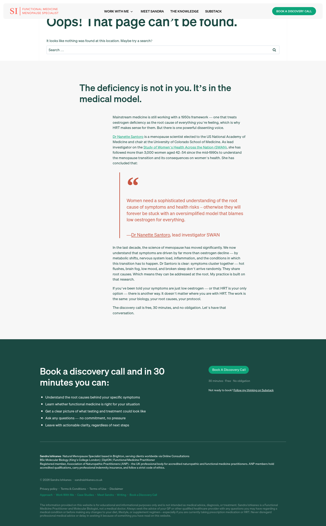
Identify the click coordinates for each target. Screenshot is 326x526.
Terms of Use (97, 488)
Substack (213, 11)
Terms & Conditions (73, 488)
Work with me (116, 11)
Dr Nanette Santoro (128, 136)
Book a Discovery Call (143, 495)
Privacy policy (48, 488)
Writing (121, 495)
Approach (46, 495)
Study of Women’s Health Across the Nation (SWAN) (185, 147)
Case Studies (85, 495)
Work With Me (65, 495)
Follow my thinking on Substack (253, 390)
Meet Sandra (152, 11)
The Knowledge (184, 11)
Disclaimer (116, 488)
